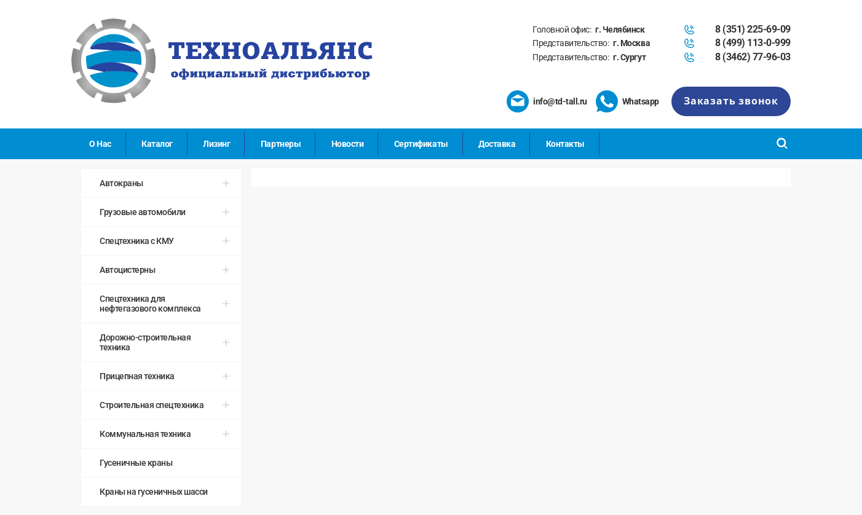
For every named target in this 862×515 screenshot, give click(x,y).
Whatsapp (640, 101)
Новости (347, 144)
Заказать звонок (731, 101)
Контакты (565, 144)
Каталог (157, 144)
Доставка (496, 144)
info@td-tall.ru (560, 101)
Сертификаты (421, 144)
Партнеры (281, 144)
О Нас (100, 144)
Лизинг (216, 144)
